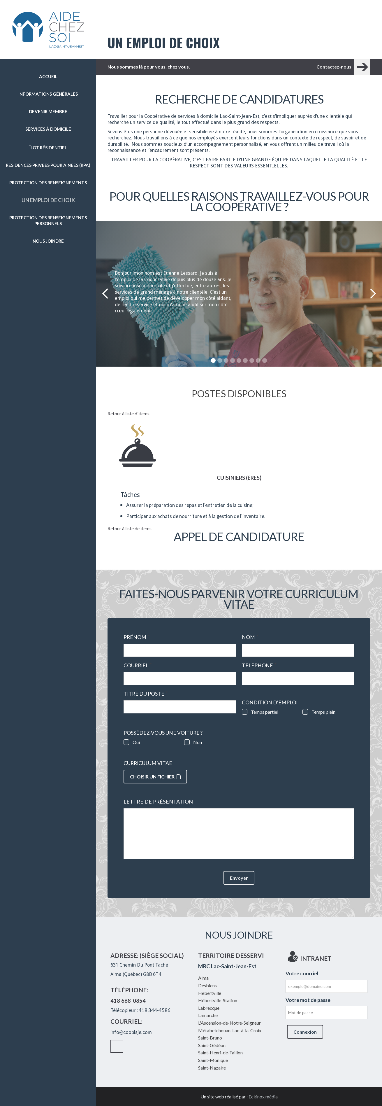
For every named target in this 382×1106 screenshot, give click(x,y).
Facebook (42, 260)
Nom (250, 637)
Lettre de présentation (158, 802)
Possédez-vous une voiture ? (163, 733)
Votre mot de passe (308, 1000)
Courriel (138, 665)
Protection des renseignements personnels (48, 220)
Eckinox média (263, 1096)
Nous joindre (48, 241)
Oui (136, 742)
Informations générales (48, 94)
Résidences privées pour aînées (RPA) (48, 165)
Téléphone (259, 665)
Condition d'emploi (269, 703)
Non (197, 742)
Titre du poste (146, 694)
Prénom (137, 637)
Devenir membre (48, 111)
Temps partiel (264, 712)
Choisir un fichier (155, 776)
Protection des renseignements (48, 182)
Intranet (54, 260)
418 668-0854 (128, 1001)
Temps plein (323, 712)
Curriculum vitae (148, 763)
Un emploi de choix (48, 200)
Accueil (48, 76)
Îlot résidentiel (48, 147)
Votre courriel (302, 973)
